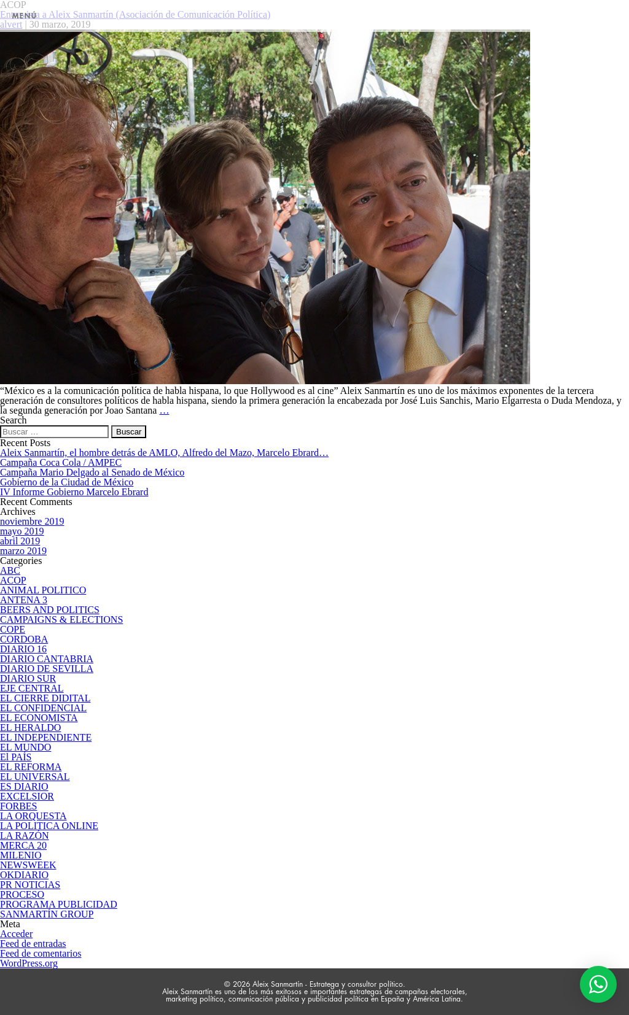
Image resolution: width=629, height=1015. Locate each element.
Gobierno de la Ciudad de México (66, 482)
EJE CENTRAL (32, 688)
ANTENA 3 (23, 600)
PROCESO (22, 894)
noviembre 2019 (32, 521)
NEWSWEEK (28, 865)
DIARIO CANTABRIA (46, 659)
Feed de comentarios (40, 953)
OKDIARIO (24, 875)
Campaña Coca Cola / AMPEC (61, 462)
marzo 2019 (23, 551)
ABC (10, 570)
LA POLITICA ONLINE (49, 825)
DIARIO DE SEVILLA (46, 668)
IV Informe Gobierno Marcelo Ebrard (74, 492)
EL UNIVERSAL (35, 776)
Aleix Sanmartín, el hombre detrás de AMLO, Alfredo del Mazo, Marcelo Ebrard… (164, 452)
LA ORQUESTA (33, 816)
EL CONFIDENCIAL (43, 708)
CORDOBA (24, 639)
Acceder (16, 933)
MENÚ (24, 16)
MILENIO (21, 855)
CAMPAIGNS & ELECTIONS (61, 619)
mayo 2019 (22, 531)
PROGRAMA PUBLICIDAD (58, 904)
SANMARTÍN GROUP (46, 914)
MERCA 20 (23, 845)
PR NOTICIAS (30, 884)
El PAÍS (15, 757)
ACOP (13, 580)
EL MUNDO (25, 747)
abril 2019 (20, 541)
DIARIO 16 (23, 649)
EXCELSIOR (27, 796)
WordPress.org (29, 963)
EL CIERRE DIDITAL (45, 698)
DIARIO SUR (28, 678)
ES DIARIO (24, 786)
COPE (12, 629)
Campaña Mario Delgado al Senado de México (92, 472)
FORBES (18, 806)
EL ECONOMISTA (39, 717)
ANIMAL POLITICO (43, 590)
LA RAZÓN (24, 835)
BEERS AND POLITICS (50, 609)
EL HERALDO (30, 727)
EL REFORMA (30, 767)
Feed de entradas (33, 943)
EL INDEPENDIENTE (46, 737)
